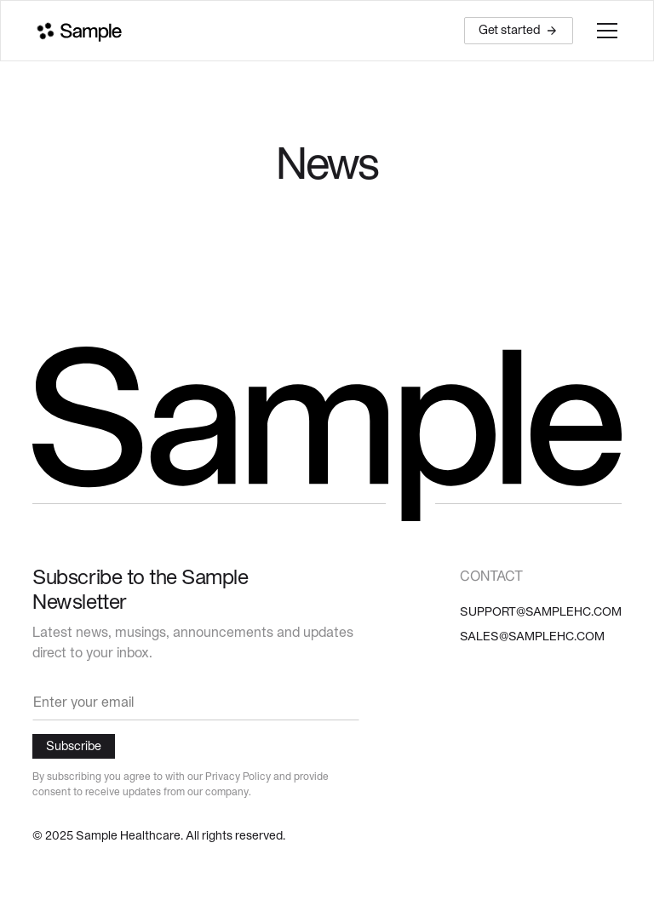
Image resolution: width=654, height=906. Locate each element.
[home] (77, 31)
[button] (604, 30)
